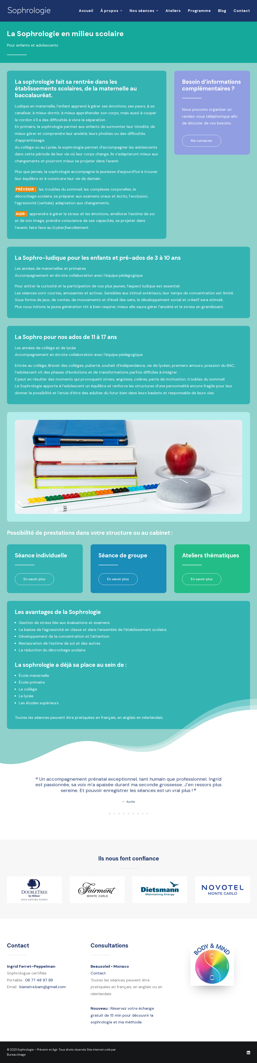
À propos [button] (111, 10)
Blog (222, 10)
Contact (241, 10)
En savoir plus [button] (34, 579)
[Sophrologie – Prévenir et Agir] (29, 11)
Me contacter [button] (201, 141)
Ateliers (173, 10)
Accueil (86, 10)
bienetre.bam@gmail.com (42, 986)
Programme (199, 10)
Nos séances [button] (144, 10)
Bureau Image (16, 1054)
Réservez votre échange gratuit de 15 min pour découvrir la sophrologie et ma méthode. (122, 1015)
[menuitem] (87, 11)
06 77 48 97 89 (39, 980)
